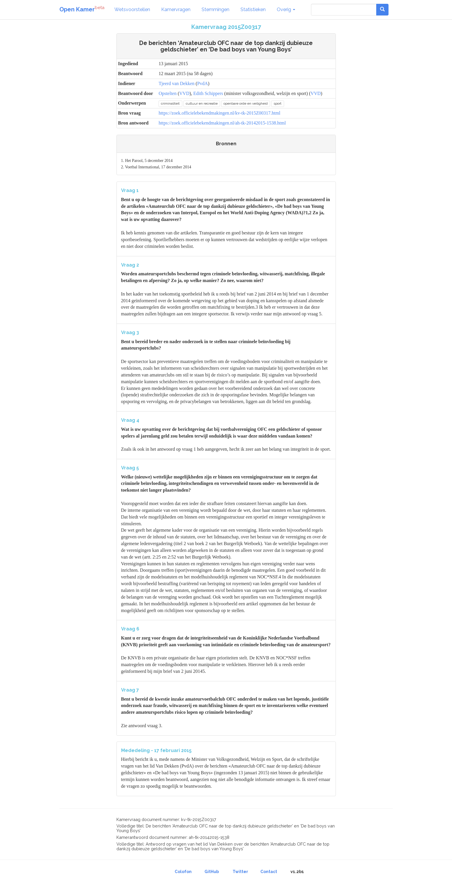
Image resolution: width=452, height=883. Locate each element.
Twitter (240, 871)
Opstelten (167, 93)
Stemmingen (215, 9)
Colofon (183, 871)
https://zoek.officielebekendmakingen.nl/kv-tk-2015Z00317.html (219, 112)
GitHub (211, 871)
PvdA (202, 83)
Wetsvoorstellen (132, 9)
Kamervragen (175, 9)
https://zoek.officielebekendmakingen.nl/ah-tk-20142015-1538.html (222, 122)
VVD (184, 93)
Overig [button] (286, 9)
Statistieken (253, 9)
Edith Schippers (208, 93)
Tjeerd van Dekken (177, 83)
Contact (268, 871)
